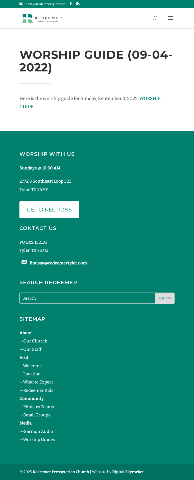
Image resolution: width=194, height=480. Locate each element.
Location (32, 374)
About (25, 333)
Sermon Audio (38, 431)
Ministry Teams (38, 407)
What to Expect (38, 382)
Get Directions (49, 210)
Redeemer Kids (38, 390)
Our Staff (32, 349)
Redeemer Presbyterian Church (61, 472)
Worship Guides (39, 439)
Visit (24, 357)
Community (31, 398)
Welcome (32, 366)
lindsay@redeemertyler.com (58, 263)
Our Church (35, 341)
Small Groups (36, 415)
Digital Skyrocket (128, 472)
